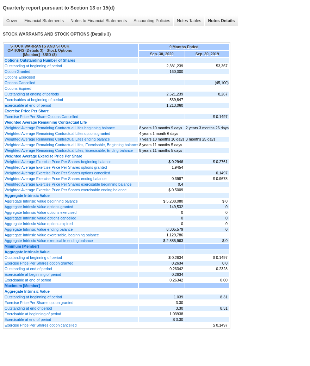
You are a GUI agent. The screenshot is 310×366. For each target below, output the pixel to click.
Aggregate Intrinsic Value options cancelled (40, 218)
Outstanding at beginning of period (33, 66)
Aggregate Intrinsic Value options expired (39, 224)
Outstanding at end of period (28, 269)
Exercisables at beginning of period (34, 100)
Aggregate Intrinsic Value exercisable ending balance (49, 240)
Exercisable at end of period (28, 105)
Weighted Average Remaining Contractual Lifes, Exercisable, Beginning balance (71, 145)
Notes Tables (189, 20)
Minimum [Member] (22, 246)
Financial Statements (44, 20)
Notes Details (221, 20)
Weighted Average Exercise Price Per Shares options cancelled (57, 173)
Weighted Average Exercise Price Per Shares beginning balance (58, 162)
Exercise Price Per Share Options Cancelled (41, 116)
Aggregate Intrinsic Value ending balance (39, 229)
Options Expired (18, 88)
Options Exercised (20, 77)
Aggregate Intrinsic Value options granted (39, 207)
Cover (12, 20)
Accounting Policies (152, 20)
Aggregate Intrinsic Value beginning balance (41, 201)
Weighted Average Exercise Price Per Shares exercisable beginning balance (68, 184)
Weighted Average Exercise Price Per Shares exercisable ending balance (65, 190)
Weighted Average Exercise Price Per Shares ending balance (55, 178)
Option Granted (17, 71)
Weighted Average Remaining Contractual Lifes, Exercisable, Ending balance (69, 150)
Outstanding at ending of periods (32, 94)
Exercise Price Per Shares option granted (39, 263)
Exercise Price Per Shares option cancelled (40, 325)
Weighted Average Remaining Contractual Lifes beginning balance (60, 128)
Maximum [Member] (22, 286)
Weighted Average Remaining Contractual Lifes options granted (57, 133)
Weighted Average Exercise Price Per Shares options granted (56, 167)
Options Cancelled (20, 83)
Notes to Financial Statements (98, 20)
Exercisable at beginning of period (33, 274)
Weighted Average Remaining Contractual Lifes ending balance (57, 139)
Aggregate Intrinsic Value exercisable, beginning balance (52, 235)
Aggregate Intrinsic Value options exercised (40, 212)
